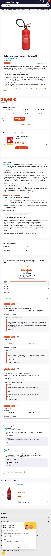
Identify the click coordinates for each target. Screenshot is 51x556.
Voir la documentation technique (26, 89)
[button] (46, 144)
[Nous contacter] (40, 2)
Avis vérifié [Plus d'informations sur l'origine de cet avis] (8, 306)
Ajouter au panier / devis (19, 119)
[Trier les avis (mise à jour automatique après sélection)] (26, 295)
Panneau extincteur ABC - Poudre (23, 137)
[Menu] (2, 2)
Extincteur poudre (8, 164)
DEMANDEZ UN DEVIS (25, 124)
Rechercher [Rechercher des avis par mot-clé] (25, 298)
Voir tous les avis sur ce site (26, 278)
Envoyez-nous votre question (13, 472)
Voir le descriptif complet (10, 89)
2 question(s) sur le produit (41, 63)
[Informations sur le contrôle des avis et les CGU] (34, 275)
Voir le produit (22, 148)
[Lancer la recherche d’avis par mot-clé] (48, 299)
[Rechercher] (25, 5)
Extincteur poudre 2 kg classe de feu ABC (29, 488)
